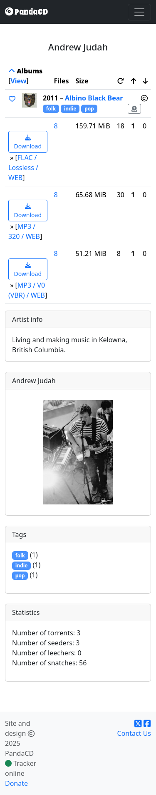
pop (89, 108)
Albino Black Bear (94, 98)
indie (70, 108)
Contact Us (134, 733)
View (18, 80)
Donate (16, 783)
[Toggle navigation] (139, 12)
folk (51, 108)
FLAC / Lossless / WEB (23, 167)
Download (28, 142)
